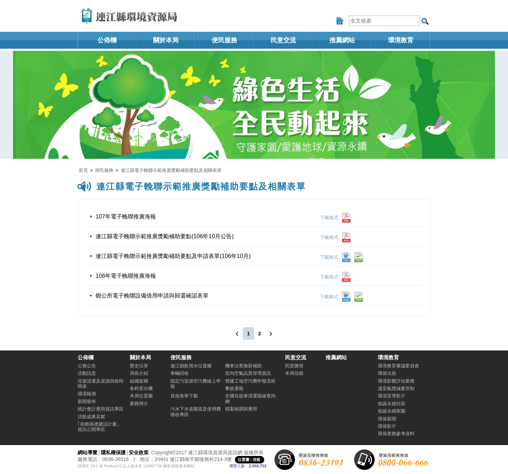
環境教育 (400, 40)
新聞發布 (87, 401)
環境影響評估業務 (396, 381)
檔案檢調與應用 (241, 409)
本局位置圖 (141, 395)
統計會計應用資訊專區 (100, 409)
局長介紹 (139, 373)
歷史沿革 (139, 365)
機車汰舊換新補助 (243, 365)
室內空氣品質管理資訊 (248, 373)
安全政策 (139, 452)
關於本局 (166, 40)
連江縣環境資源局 (130, 16)
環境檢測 (87, 393)
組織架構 (139, 381)
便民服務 (224, 40)
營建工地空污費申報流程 (250, 381)
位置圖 (243, 459)
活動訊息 (87, 373)
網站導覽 (87, 452)
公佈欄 (106, 40)
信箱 (256, 459)
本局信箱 (294, 373)
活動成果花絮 (91, 416)
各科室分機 (141, 388)
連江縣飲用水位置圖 (191, 365)
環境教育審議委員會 (398, 365)
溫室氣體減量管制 (396, 388)
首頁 (83, 170)
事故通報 (234, 388)
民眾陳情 (294, 365)
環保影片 (387, 426)
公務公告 (87, 365)
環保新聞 (387, 418)
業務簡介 (139, 403)
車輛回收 (179, 373)
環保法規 (387, 373)
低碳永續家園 (391, 411)
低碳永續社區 (391, 403)
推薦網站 (342, 40)
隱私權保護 (113, 452)
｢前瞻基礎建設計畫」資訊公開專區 (99, 426)
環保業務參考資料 (396, 433)
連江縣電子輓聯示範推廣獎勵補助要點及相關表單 (171, 170)
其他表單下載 (184, 395)
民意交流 (283, 40)
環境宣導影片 (391, 395)
